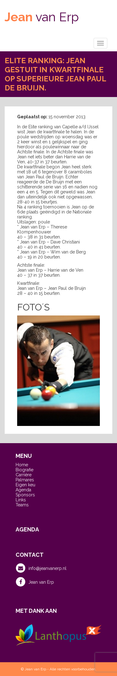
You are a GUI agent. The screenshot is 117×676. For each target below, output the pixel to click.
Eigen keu (25, 484)
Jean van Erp (35, 581)
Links (21, 499)
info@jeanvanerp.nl (41, 568)
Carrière (24, 474)
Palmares (25, 479)
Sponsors (25, 494)
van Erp (42, 16)
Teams (22, 504)
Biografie (24, 469)
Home (22, 464)
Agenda (23, 489)
